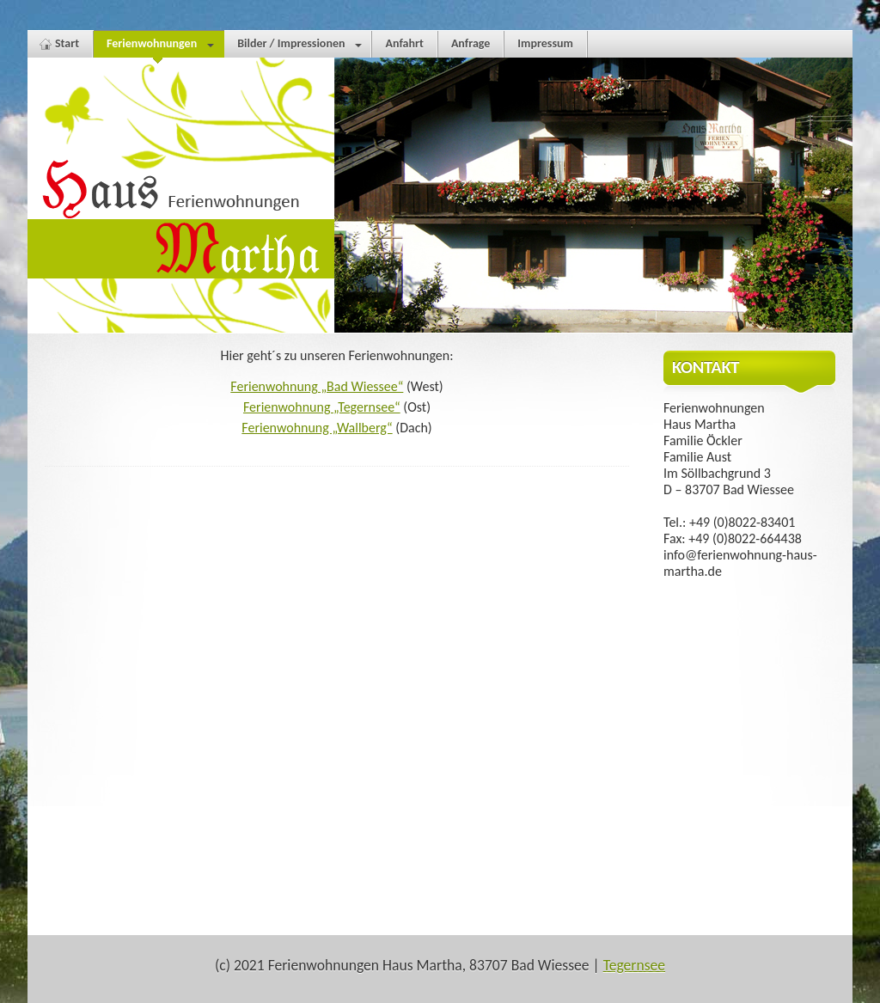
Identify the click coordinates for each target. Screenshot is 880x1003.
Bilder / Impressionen (299, 47)
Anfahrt (404, 43)
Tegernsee (634, 965)
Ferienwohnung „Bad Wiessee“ (316, 386)
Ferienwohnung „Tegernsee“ (321, 407)
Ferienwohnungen (158, 47)
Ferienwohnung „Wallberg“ (316, 427)
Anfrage (470, 43)
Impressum (545, 43)
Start (67, 43)
